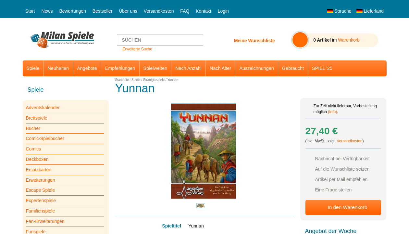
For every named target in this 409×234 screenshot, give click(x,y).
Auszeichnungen (256, 68)
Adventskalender (43, 107)
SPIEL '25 (322, 68)
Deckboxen (37, 159)
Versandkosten (159, 11)
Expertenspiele (41, 200)
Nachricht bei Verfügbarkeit (342, 158)
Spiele (33, 68)
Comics (33, 148)
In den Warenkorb (347, 207)
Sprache (339, 11)
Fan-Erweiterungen (45, 221)
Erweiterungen (40, 180)
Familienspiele (40, 211)
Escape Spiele (40, 190)
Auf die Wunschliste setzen (342, 169)
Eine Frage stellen (333, 189)
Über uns (128, 11)
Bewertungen (72, 11)
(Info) (332, 112)
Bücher (33, 128)
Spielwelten (155, 68)
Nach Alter (220, 68)
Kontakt (203, 11)
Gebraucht (293, 68)
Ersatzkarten (39, 169)
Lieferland (370, 11)
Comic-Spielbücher (45, 138)
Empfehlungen (120, 68)
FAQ (184, 11)
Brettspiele (36, 118)
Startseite (122, 80)
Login (223, 11)
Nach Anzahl (188, 68)
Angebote (87, 68)
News (47, 11)
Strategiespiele (154, 80)
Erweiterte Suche (137, 49)
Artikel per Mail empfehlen (341, 179)
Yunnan (172, 80)
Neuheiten (58, 68)
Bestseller (102, 11)
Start (30, 11)
